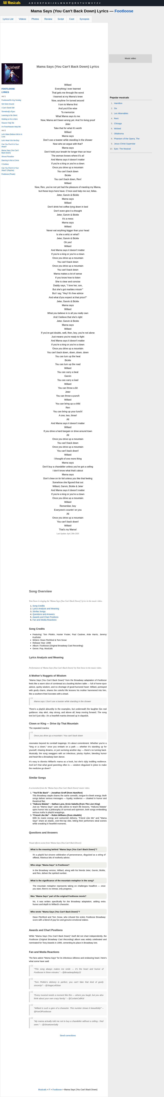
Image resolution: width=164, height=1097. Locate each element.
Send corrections (68, 1035)
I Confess (5, 164)
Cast (71, 19)
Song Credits (39, 606)
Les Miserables (121, 113)
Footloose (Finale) (8, 174)
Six (115, 108)
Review (48, 19)
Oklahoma (119, 133)
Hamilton (118, 103)
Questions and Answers (44, 614)
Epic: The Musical (122, 148)
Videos (22, 19)
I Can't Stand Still (8, 108)
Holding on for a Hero (10, 119)
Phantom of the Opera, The (127, 138)
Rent (116, 118)
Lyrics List (8, 19)
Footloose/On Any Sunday (11, 100)
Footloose (124, 11)
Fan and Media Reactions (44, 620)
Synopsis (84, 19)
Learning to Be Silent (9, 115)
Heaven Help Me (8, 123)
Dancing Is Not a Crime (10, 160)
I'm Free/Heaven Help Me (11, 127)
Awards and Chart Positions (45, 617)
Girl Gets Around (8, 104)
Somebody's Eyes (8, 112)
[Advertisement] (54, 43)
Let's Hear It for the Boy (10, 140)
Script (61, 19)
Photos (35, 19)
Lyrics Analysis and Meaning (46, 608)
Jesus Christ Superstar (124, 143)
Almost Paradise (8, 157)
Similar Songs (39, 611)
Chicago (118, 123)
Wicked (117, 128)
